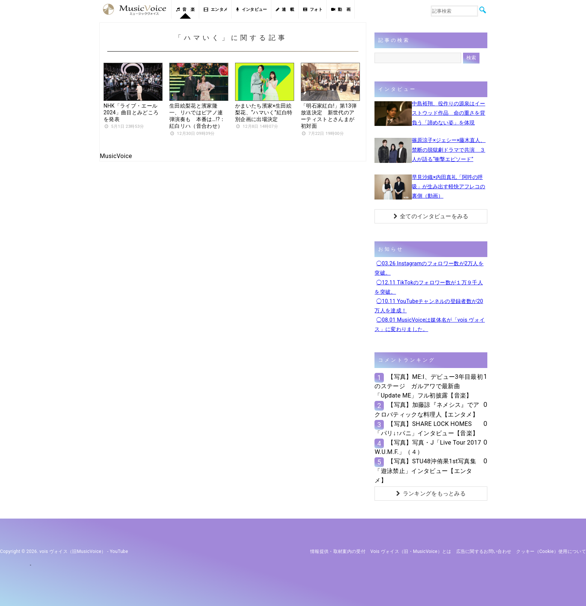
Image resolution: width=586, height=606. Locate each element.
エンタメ (216, 9)
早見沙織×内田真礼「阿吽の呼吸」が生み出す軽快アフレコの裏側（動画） (448, 186)
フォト (313, 9)
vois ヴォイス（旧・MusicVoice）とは (410, 551)
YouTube (119, 551)
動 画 (341, 9)
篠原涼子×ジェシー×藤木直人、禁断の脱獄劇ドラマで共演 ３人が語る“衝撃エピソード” (448, 149)
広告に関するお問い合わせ (484, 551)
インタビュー (251, 9)
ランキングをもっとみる (431, 493)
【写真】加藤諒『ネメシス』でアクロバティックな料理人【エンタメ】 (426, 409)
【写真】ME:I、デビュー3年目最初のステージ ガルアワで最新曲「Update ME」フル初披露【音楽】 (428, 386)
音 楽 (185, 9)
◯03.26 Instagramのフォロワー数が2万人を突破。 (429, 268)
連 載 (285, 9)
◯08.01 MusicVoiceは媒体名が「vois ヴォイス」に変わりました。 (429, 324)
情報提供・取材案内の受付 (338, 551)
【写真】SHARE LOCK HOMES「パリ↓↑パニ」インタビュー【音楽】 (426, 428)
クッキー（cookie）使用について (551, 551)
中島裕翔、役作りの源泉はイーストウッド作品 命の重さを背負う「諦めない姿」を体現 (448, 113)
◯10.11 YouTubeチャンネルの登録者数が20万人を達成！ (428, 305)
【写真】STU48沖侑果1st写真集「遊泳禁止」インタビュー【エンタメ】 (425, 470)
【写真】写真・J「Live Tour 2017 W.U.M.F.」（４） (427, 447)
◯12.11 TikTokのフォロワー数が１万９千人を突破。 (428, 287)
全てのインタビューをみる (431, 216)
